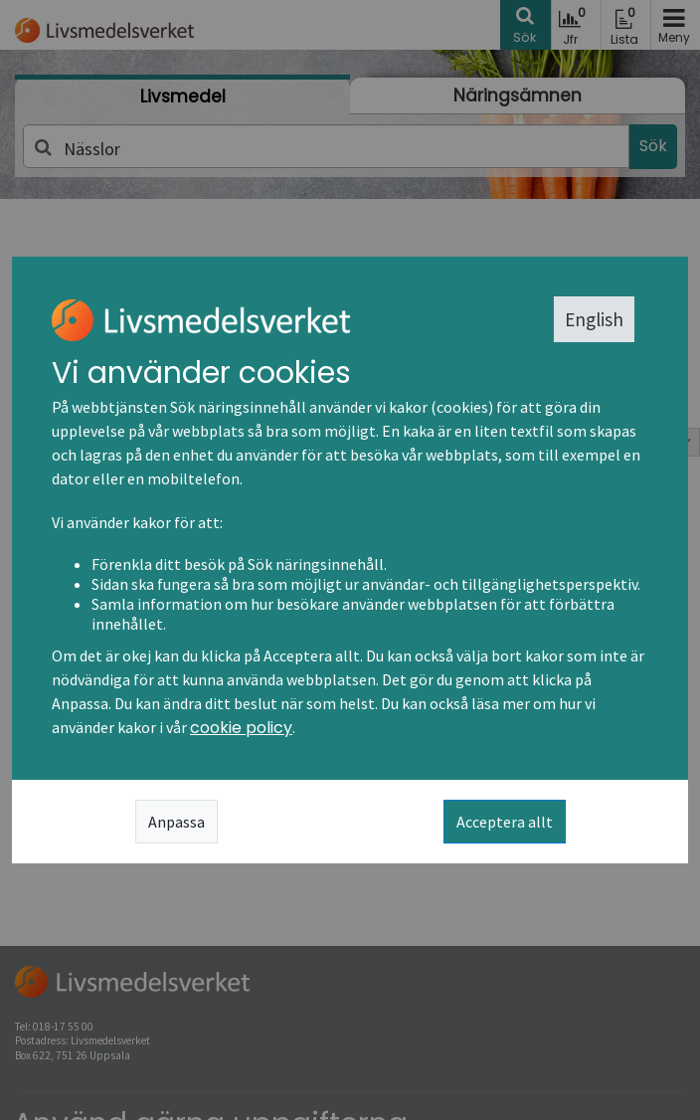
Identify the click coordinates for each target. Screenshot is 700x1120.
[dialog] (350, 560)
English (594, 319)
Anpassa (176, 822)
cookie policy (241, 727)
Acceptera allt (504, 822)
